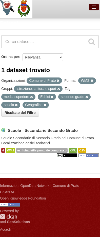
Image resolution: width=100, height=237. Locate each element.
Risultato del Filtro (20, 113)
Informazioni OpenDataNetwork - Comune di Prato (39, 186)
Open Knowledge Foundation (23, 198)
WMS (10, 150)
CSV (82, 150)
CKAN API (8, 192)
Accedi (5, 229)
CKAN (8, 216)
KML (73, 150)
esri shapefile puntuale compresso (42, 150)
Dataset (9, 23)
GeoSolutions (18, 222)
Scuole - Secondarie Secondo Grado (43, 130)
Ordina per (10, 57)
